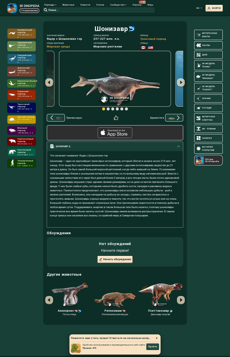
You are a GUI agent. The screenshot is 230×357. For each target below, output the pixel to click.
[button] (180, 83)
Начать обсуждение (115, 259)
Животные (68, 4)
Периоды (49, 4)
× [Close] (157, 338)
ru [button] (198, 8)
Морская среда (58, 46)
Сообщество (117, 4)
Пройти (152, 346)
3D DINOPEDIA (29, 6)
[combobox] (98, 10)
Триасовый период (153, 38)
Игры (150, 4)
